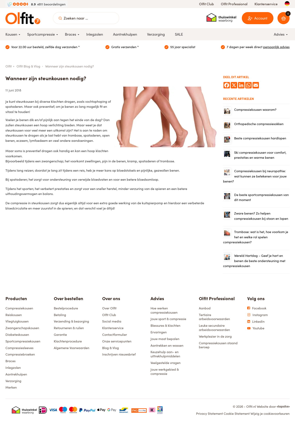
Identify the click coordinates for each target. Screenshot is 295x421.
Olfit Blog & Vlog (28, 66)
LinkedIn (256, 321)
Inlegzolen (13, 367)
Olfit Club (206, 3)
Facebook (256, 308)
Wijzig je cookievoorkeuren (270, 413)
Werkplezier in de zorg (215, 336)
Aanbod (205, 308)
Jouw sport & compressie (168, 318)
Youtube (255, 328)
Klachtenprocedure (68, 341)
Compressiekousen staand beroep (218, 345)
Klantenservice (266, 3)
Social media (111, 321)
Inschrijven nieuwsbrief (119, 354)
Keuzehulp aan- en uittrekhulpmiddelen (165, 353)
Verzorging (13, 380)
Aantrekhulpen (16, 374)
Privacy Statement (209, 413)
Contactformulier (114, 334)
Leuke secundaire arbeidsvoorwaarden (214, 327)
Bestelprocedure (66, 308)
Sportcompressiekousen (22, 341)
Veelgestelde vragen (166, 362)
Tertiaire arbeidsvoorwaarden (214, 316)
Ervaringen (159, 332)
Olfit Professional (234, 3)
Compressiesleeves (19, 347)
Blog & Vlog (110, 347)
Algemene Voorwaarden (71, 347)
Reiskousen (13, 314)
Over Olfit (109, 308)
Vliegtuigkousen (17, 321)
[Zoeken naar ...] (60, 18)
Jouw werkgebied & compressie (165, 371)
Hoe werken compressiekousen (164, 310)
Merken (11, 387)
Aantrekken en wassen (167, 345)
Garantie (60, 334)
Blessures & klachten (165, 325)
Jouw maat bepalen (165, 338)
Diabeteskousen (17, 334)
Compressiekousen (19, 308)
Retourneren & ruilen (69, 328)
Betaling (60, 314)
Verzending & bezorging (71, 321)
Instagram (257, 315)
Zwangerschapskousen (22, 328)
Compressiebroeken (20, 354)
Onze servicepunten (116, 341)
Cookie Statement (237, 413)
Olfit (8, 66)
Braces (10, 361)
